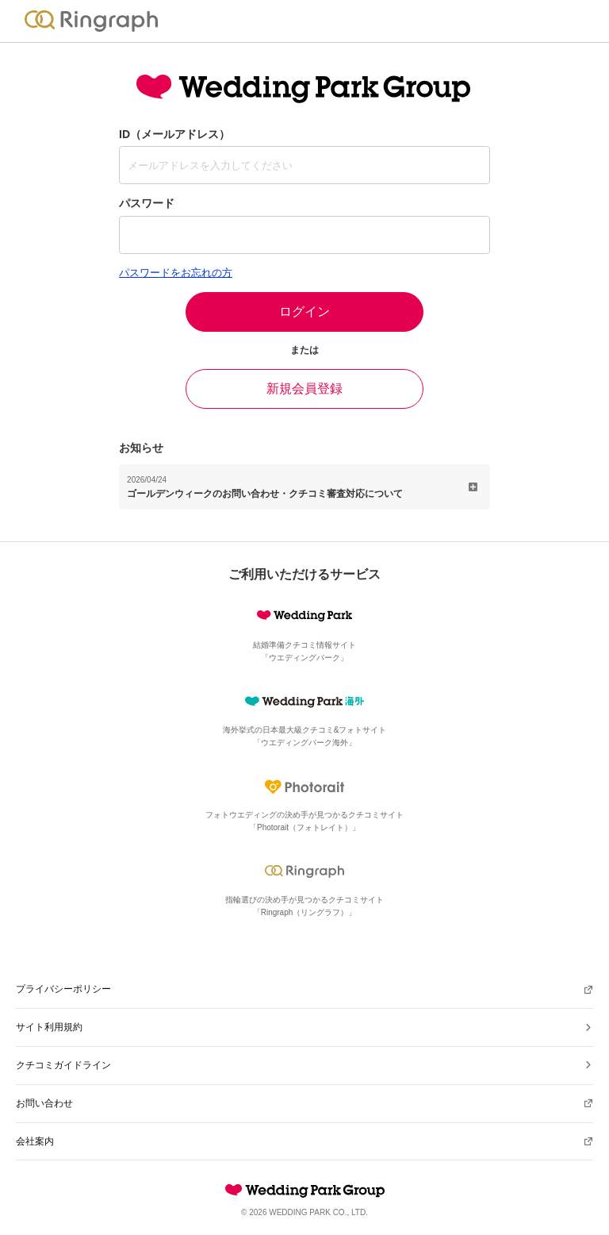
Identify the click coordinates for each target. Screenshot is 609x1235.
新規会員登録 (304, 388)
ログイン (304, 311)
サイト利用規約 (49, 1027)
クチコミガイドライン (63, 1065)
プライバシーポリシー (63, 989)
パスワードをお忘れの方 (175, 273)
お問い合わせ (44, 1103)
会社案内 (35, 1141)
